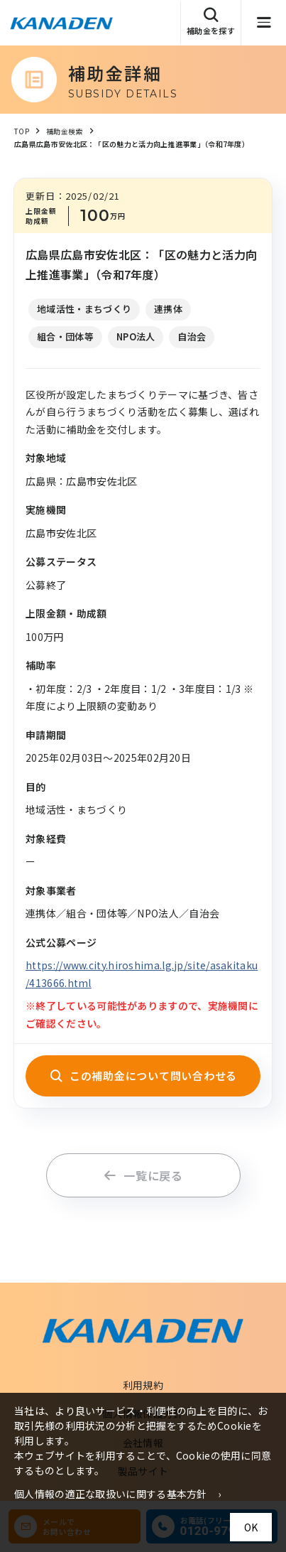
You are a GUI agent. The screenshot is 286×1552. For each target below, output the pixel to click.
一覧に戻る (143, 1175)
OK (251, 1527)
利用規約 (143, 1385)
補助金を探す (211, 21)
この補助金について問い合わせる (143, 1075)
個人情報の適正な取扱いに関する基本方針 (110, 1494)
